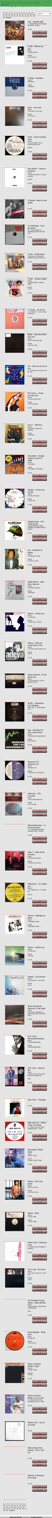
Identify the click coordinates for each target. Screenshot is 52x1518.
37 (31, 16)
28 (6, 16)
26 (33, 14)
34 (22, 16)
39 (3, 17)
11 (24, 13)
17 (9, 14)
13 (29, 13)
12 (27, 13)
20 (17, 14)
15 (3, 14)
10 (21, 13)
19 (14, 14)
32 (17, 16)
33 (20, 16)
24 (28, 14)
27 (3, 16)
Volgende (8, 17)
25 (31, 14)
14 (32, 13)
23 (25, 14)
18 (12, 14)
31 (14, 16)
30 (12, 16)
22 (22, 14)
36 (28, 16)
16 (6, 14)
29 (9, 16)
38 (33, 16)
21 (20, 14)
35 (25, 16)
